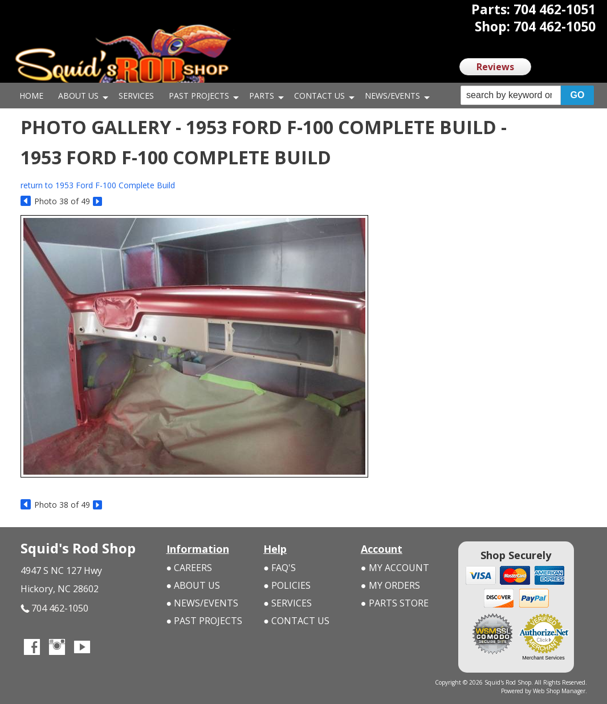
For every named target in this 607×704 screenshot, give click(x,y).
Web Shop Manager (559, 691)
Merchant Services (543, 658)
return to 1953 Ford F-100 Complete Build (98, 185)
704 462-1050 (54, 608)
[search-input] (511, 95)
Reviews (495, 66)
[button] (527, 96)
